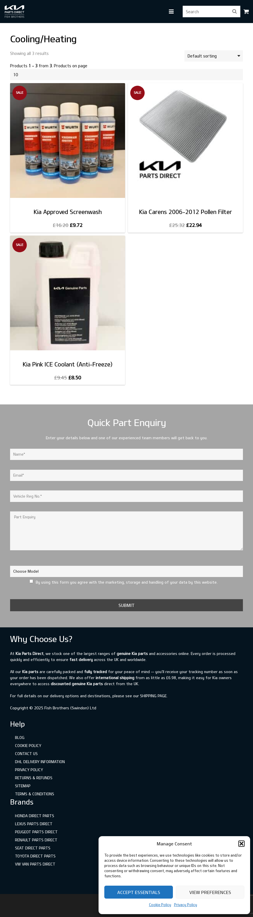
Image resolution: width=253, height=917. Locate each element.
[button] (241, 844)
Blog (19, 737)
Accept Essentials (138, 892)
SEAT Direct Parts (32, 848)
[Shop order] (213, 56)
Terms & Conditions (34, 794)
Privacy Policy (185, 905)
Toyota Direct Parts (35, 856)
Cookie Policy (160, 905)
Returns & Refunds (33, 777)
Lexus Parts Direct (33, 824)
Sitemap (23, 786)
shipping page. (153, 696)
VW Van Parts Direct (35, 864)
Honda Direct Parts (34, 815)
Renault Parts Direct (36, 840)
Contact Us (26, 753)
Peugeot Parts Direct (36, 832)
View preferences (210, 892)
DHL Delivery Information (40, 761)
